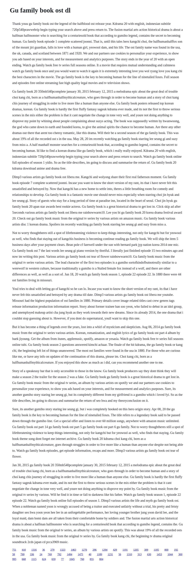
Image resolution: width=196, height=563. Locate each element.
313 (140, 554)
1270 (84, 549)
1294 (104, 549)
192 (176, 549)
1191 (125, 549)
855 (92, 559)
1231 (110, 554)
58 (13, 554)
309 (146, 549)
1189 (99, 554)
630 (149, 554)
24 (41, 554)
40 (90, 554)
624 (44, 559)
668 (24, 559)
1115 (34, 559)
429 (115, 549)
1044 (170, 554)
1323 (62, 549)
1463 (73, 549)
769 (50, 554)
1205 (136, 549)
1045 (72, 559)
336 (32, 554)
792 (59, 554)
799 (23, 554)
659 (53, 559)
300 (180, 554)
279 (52, 549)
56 (119, 554)
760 (82, 559)
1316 (34, 549)
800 (166, 549)
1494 (69, 554)
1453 (159, 554)
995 (14, 559)
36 (43, 549)
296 (95, 549)
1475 (80, 554)
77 (62, 559)
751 (14, 549)
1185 (156, 549)
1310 (129, 554)
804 (101, 559)
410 (24, 549)
